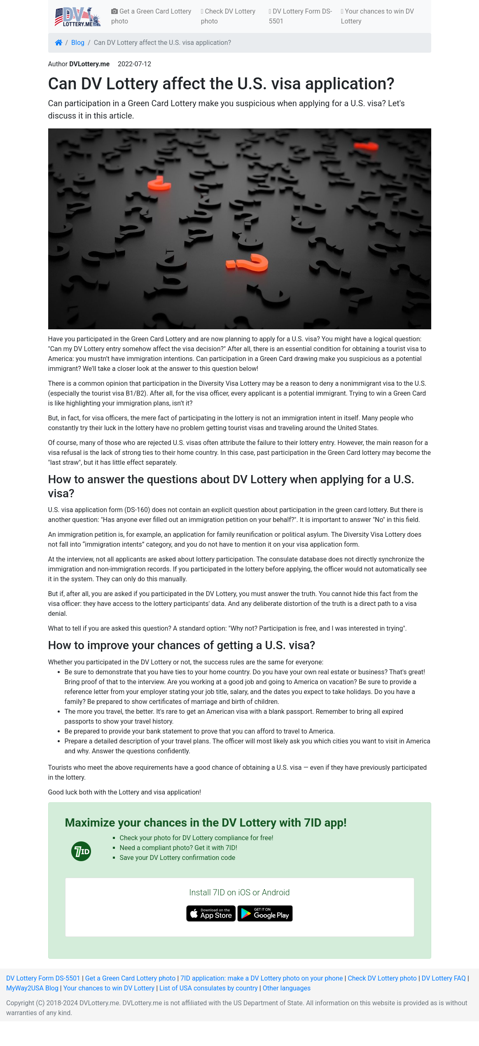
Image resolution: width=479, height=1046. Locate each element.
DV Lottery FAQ (444, 978)
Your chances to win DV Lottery (377, 16)
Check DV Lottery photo (228, 16)
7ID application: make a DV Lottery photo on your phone (261, 978)
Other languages (287, 988)
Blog (77, 43)
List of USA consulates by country (208, 988)
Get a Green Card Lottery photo (151, 16)
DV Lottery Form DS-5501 (300, 16)
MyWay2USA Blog (32, 988)
